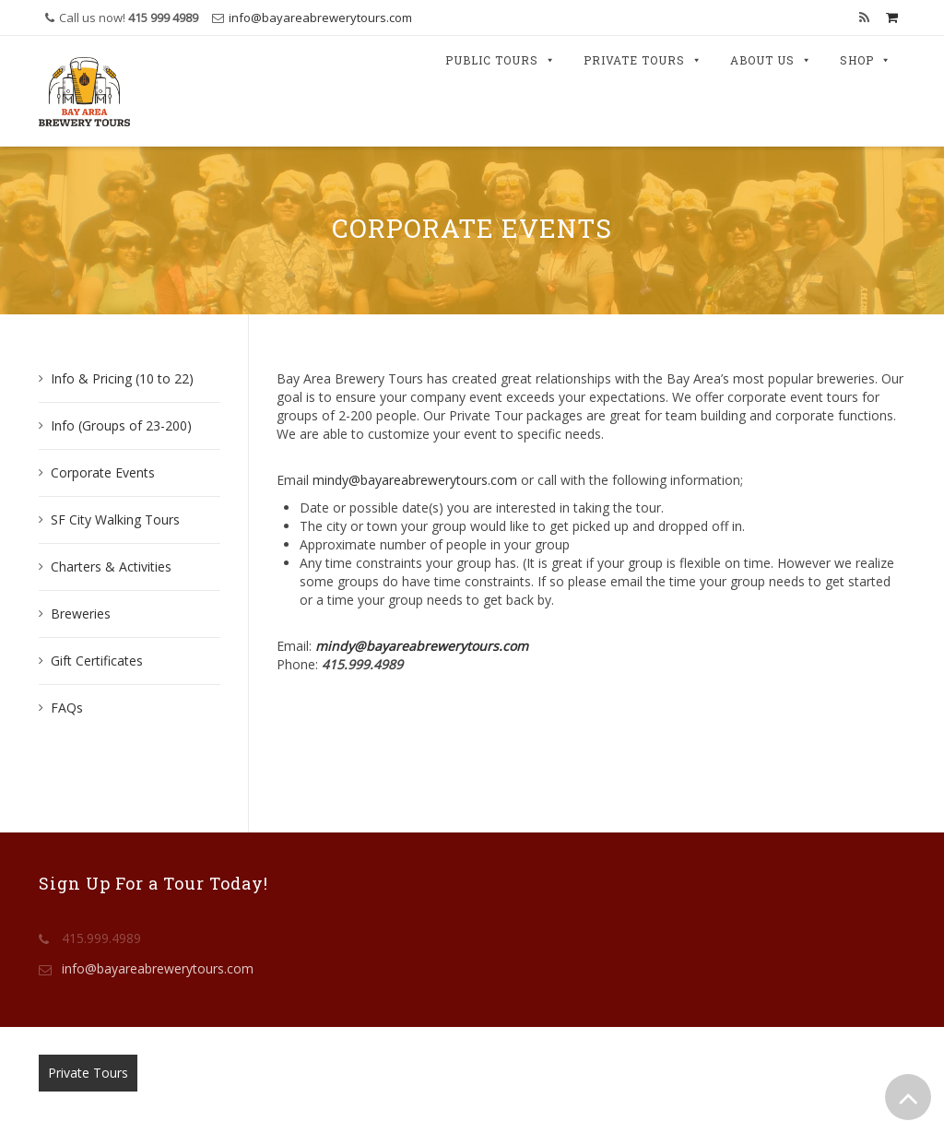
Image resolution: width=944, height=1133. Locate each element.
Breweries (81, 613)
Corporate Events (103, 472)
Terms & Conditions (364, 1072)
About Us (771, 60)
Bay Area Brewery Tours (468, 1100)
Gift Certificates (97, 660)
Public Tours (500, 60)
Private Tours (643, 60)
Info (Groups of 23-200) (121, 425)
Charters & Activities (111, 566)
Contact (262, 1072)
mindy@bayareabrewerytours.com (415, 480)
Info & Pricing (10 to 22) (122, 378)
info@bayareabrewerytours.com (320, 17)
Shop (865, 60)
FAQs (67, 707)
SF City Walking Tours (115, 519)
